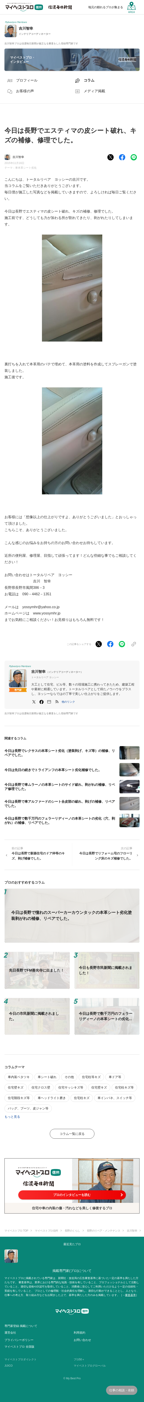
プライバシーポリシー (18, 1340)
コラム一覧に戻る (72, 1134)
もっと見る (12, 1116)
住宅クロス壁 (40, 1087)
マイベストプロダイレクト (20, 1359)
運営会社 (10, 1332)
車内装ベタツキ (19, 1077)
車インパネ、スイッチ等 (115, 1098)
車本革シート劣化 (26, 167)
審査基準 (130, 1295)
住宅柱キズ (82, 1098)
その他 (69, 1077)
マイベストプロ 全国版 (19, 1346)
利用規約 (79, 1332)
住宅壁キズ (15, 1087)
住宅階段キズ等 (19, 1098)
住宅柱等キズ (91, 1077)
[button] (68, 701)
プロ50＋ (79, 1359)
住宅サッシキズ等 (70, 1087)
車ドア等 (115, 1077)
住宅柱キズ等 (124, 1087)
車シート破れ (47, 1077)
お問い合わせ (82, 1340)
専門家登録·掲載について (20, 1326)
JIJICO (8, 1365)
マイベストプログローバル (90, 1365)
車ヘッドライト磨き (52, 1098)
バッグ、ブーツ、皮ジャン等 (28, 1108)
